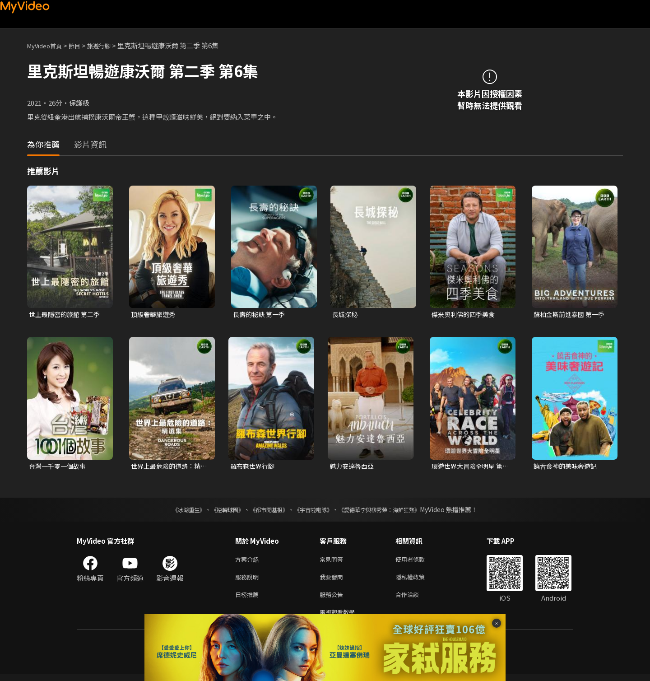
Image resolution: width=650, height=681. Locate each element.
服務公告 (333, 599)
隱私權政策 (418, 580)
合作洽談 (414, 599)
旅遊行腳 (108, 45)
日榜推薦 (248, 599)
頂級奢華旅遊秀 (154, 314)
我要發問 (333, 580)
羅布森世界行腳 (254, 467)
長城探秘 (345, 314)
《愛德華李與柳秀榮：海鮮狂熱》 (391, 511)
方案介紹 (248, 561)
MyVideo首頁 (47, 45)
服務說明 (248, 580)
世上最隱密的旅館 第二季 (67, 314)
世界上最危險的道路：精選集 (168, 467)
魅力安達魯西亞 (353, 467)
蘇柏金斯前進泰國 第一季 (571, 314)
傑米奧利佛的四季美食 (465, 314)
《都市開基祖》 (264, 511)
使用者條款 (418, 561)
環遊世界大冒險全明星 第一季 (469, 467)
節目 (81, 45)
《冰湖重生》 (173, 511)
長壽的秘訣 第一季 (260, 314)
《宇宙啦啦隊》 (315, 511)
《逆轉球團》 (217, 511)
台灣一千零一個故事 (59, 467)
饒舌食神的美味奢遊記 (567, 467)
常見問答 (333, 561)
